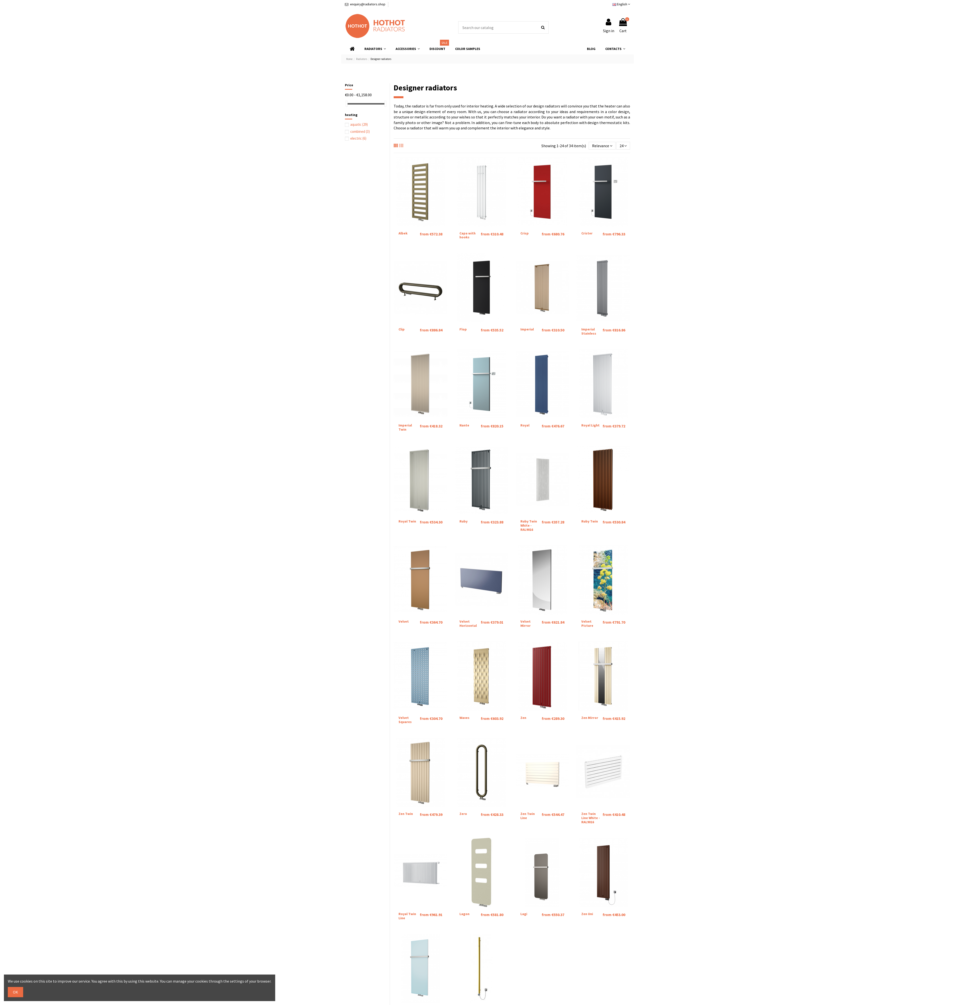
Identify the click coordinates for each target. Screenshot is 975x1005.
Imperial (527, 329)
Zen (523, 717)
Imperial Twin (405, 427)
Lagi (523, 914)
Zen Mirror (589, 717)
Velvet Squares (405, 719)
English (621, 4)
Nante (464, 425)
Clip (402, 329)
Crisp (524, 233)
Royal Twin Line (407, 916)
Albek (403, 233)
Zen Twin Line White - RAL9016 (590, 818)
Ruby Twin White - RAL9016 (528, 525)
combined (360, 131)
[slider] (347, 104)
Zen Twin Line (527, 816)
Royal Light (590, 425)
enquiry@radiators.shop (367, 4)
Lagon (464, 914)
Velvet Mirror (525, 623)
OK (15, 992)
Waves (464, 717)
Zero (463, 814)
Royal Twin (407, 521)
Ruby (463, 521)
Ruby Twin (589, 521)
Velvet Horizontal (468, 623)
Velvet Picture (587, 623)
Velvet (404, 621)
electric (358, 138)
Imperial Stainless (588, 331)
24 (623, 145)
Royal (524, 425)
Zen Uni (587, 914)
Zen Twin (406, 814)
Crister (587, 233)
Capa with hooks (467, 235)
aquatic (359, 124)
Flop (463, 329)
